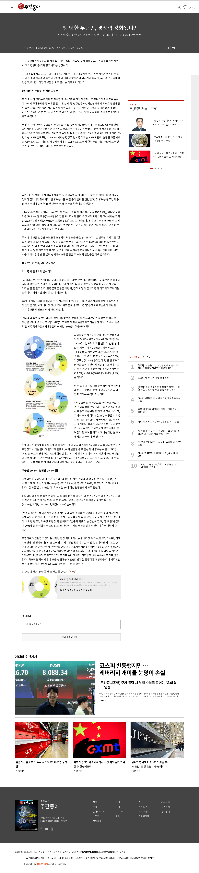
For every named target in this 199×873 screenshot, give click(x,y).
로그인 (192, 7)
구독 (73, 572)
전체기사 (97, 821)
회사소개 (28, 852)
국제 (118, 806)
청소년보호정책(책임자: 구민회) (112, 852)
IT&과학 (119, 811)
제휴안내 (57, 852)
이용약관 (76, 852)
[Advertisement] (64, 170)
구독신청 (165, 806)
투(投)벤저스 (138, 108)
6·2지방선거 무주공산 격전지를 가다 (44, 572)
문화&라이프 (99, 811)
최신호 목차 (144, 806)
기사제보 (165, 802)
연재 (140, 802)
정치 (95, 802)
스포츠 (96, 816)
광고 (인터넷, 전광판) (42, 852)
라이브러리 (143, 811)
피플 (118, 816)
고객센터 (67, 852)
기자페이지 (143, 816)
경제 (118, 802)
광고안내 (165, 811)
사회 (95, 806)
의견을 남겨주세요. (33, 624)
